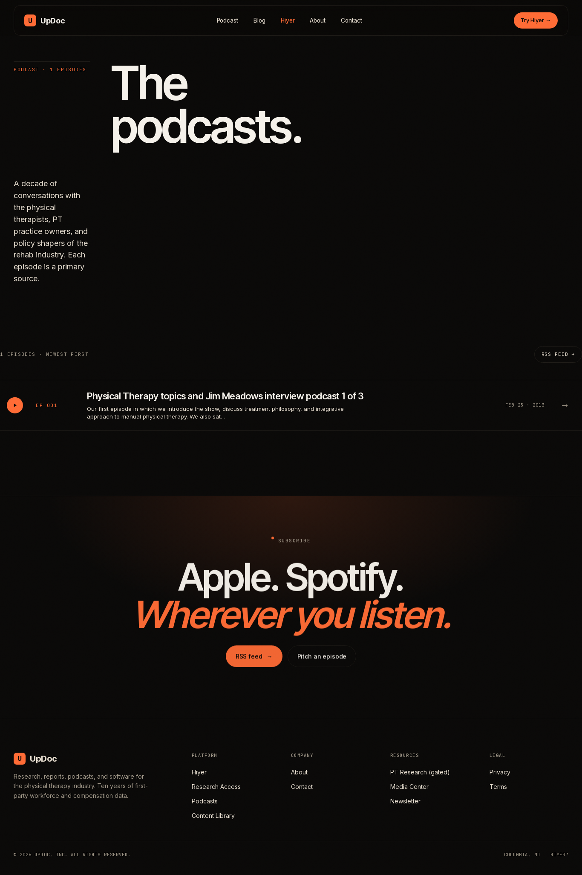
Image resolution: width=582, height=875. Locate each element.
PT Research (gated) (420, 772)
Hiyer (288, 20)
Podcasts (205, 801)
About (318, 20)
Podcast (228, 20)
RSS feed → (558, 354)
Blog (259, 20)
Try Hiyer (536, 20)
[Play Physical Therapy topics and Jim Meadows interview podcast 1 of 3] (15, 405)
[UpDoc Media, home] (44, 20)
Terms (498, 786)
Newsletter (405, 801)
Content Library (213, 815)
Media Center (409, 786)
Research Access (216, 786)
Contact (351, 20)
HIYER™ (559, 855)
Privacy (500, 772)
